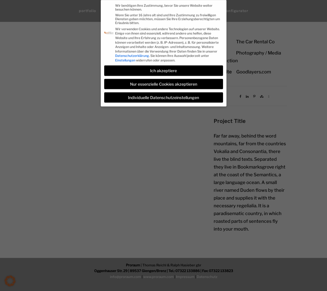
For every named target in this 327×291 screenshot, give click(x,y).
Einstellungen (125, 58)
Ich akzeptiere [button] (163, 68)
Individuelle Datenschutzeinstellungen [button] (163, 95)
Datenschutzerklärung (132, 53)
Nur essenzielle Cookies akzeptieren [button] (163, 81)
